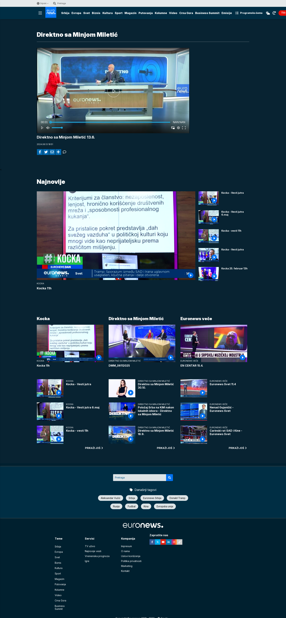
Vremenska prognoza (97, 556)
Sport (118, 13)
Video (173, 13)
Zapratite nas (161, 535)
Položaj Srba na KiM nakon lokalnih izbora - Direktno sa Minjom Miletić (156, 411)
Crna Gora (186, 13)
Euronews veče (196, 319)
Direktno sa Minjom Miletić (136, 319)
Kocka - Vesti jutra (232, 192)
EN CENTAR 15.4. (191, 365)
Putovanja (146, 13)
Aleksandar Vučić (110, 498)
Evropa (76, 13)
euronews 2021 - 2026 (142, 610)
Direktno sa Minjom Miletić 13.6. (67, 137)
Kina (146, 506)
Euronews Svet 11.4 (223, 384)
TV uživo (90, 546)
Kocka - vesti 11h (231, 230)
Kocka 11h (44, 288)
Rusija (116, 506)
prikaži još (94, 448)
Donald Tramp (177, 498)
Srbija (65, 13)
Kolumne (161, 13)
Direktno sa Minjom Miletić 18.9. (156, 432)
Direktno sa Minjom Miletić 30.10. (156, 386)
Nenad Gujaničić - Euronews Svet (221, 409)
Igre (87, 561)
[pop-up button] (178, 128)
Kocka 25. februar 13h (234, 268)
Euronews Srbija (152, 498)
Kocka (40, 283)
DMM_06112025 (119, 365)
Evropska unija (165, 506)
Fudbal (131, 506)
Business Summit (207, 13)
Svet (86, 13)
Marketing (126, 566)
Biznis (96, 13)
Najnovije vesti (93, 551)
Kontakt (125, 571)
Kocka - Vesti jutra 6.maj (232, 213)
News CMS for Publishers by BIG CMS (143, 613)
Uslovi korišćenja (130, 556)
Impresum (126, 546)
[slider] (110, 122)
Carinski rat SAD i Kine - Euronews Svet (226, 432)
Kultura (107, 13)
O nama (125, 551)
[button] (114, 91)
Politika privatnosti (131, 561)
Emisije (227, 13)
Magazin (130, 13)
